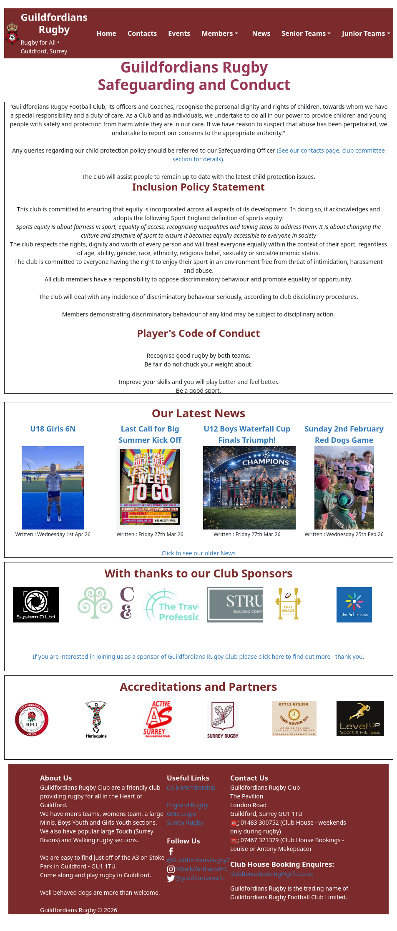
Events (179, 33)
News (261, 33)
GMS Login (181, 814)
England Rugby (187, 805)
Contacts (142, 33)
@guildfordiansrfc (195, 878)
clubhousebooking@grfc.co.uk (271, 874)
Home (106, 33)
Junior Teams (363, 33)
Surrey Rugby (185, 822)
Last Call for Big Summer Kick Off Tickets (149, 440)
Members (217, 33)
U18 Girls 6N (52, 429)
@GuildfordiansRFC (197, 869)
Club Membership (191, 787)
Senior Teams (304, 33)
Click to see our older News (198, 553)
